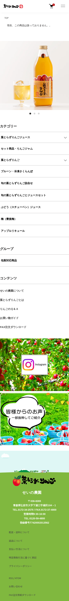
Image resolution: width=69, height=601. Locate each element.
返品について (16, 540)
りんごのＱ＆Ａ (9, 308)
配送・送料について (19, 532)
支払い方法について (19, 549)
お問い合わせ (16, 586)
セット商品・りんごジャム (17, 148)
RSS (11, 578)
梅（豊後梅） (9, 218)
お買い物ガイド (9, 317)
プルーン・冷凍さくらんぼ (17, 171)
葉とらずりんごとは (12, 299)
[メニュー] (63, 6)
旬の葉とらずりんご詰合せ (17, 183)
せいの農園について (12, 290)
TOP (6, 17)
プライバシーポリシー (20, 566)
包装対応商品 (9, 260)
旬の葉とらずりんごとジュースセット (23, 195)
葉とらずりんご (10, 159)
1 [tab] (30, 113)
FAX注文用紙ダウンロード (22, 595)
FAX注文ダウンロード (13, 326)
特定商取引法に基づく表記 (22, 557)
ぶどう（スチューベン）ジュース (21, 207)
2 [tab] (34, 113)
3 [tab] (39, 113)
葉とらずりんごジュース (15, 137)
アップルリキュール (13, 230)
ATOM (18, 578)
